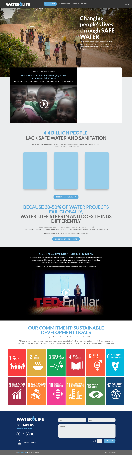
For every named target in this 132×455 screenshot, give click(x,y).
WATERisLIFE (22, 452)
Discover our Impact (66, 197)
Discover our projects (66, 239)
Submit (109, 441)
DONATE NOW (50, 4)
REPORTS (84, 4)
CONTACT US (75, 4)
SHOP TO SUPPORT (64, 4)
